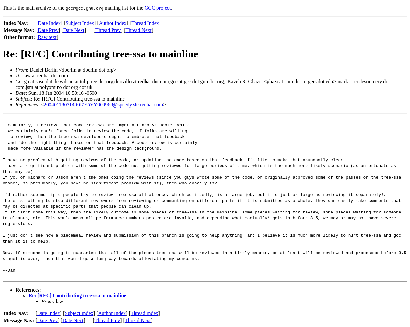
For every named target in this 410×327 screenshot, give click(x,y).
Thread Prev (108, 30)
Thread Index (145, 23)
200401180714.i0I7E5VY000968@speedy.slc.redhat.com (103, 104)
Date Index (49, 23)
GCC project (158, 8)
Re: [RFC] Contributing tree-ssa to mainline (77, 295)
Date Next (73, 30)
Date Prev (48, 30)
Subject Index (80, 23)
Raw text (47, 37)
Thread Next (138, 30)
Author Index (113, 23)
